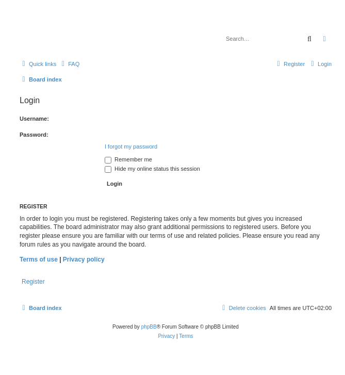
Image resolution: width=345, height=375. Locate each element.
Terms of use (39, 259)
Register (33, 281)
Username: (34, 119)
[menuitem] (69, 64)
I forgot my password (131, 146)
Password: (34, 135)
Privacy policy (84, 259)
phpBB (149, 327)
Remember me (128, 159)
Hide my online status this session (152, 169)
